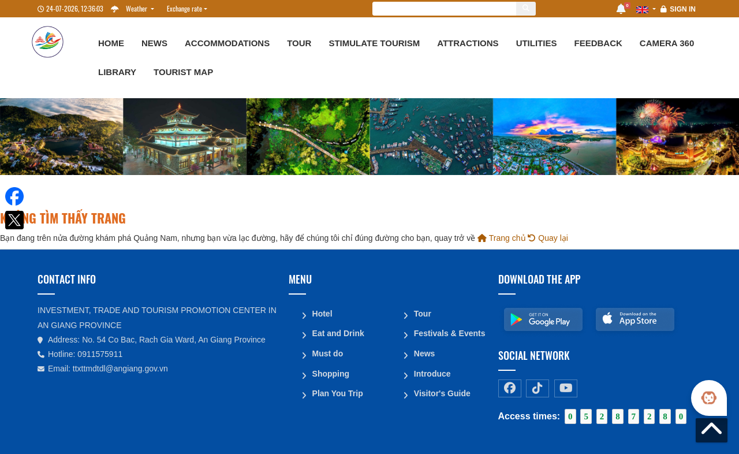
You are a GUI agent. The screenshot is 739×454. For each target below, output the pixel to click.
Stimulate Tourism (374, 43)
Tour (299, 43)
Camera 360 (667, 43)
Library (117, 72)
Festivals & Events (449, 332)
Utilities (536, 43)
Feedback (598, 43)
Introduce (431, 372)
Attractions (467, 43)
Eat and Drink (338, 332)
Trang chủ (501, 238)
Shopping (330, 372)
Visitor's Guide (441, 391)
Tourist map (183, 72)
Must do (327, 352)
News (154, 43)
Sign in (683, 9)
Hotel (322, 313)
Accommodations (227, 43)
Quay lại (548, 238)
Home (111, 43)
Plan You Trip (337, 391)
